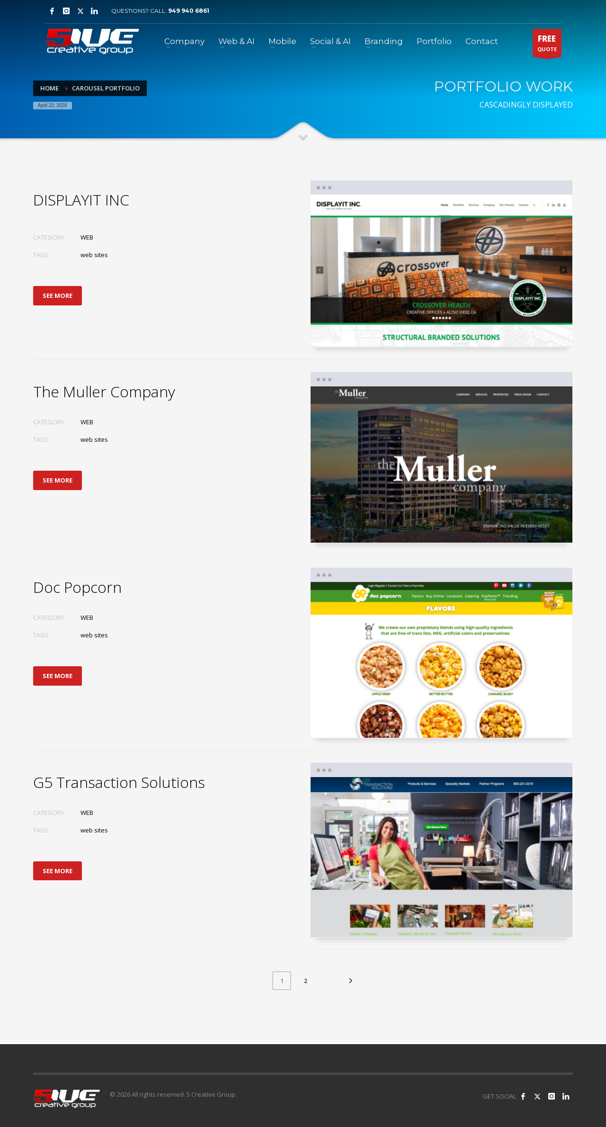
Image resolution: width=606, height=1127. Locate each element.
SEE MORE (57, 295)
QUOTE (547, 45)
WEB (86, 237)
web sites (94, 254)
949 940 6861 (188, 10)
